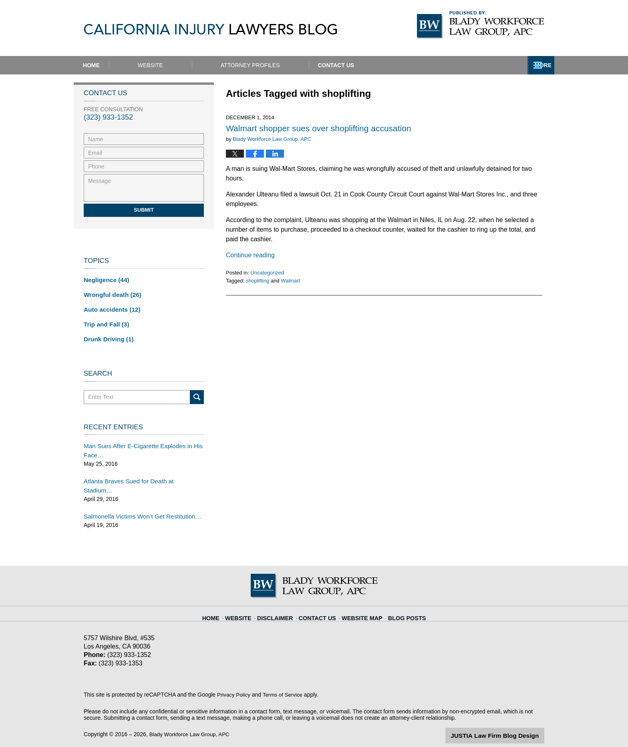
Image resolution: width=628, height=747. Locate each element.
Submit (144, 210)
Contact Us (501, 65)
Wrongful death (110, 293)
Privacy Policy (234, 678)
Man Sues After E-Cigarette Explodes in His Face (138, 445)
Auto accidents (109, 307)
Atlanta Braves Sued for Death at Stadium (136, 475)
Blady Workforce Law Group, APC (191, 718)
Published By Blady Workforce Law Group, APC (480, 24)
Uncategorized (267, 273)
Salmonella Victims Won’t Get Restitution (134, 500)
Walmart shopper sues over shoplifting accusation (318, 128)
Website (189, 65)
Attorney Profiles (289, 65)
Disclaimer (281, 597)
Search (197, 393)
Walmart (290, 281)
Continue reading (250, 255)
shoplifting (258, 281)
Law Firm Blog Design (506, 718)
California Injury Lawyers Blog (210, 29)
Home (111, 65)
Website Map (360, 597)
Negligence (104, 279)
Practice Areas (401, 65)
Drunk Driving (106, 335)
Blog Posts (401, 597)
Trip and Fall (104, 321)
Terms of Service (285, 678)
